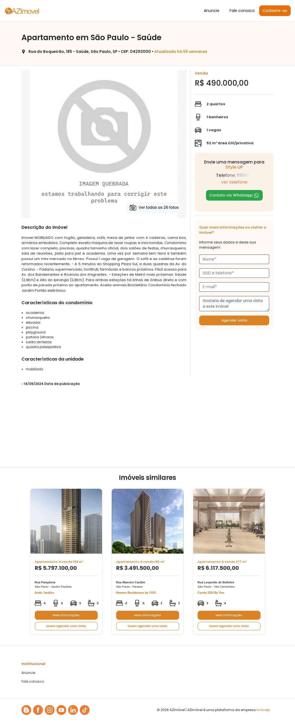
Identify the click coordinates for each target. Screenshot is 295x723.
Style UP (234, 167)
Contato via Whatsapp (234, 195)
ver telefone (234, 182)
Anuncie (211, 10)
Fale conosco (242, 10)
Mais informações (66, 615)
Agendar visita (234, 320)
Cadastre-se (275, 10)
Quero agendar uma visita (66, 626)
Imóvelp (263, 710)
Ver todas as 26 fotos (154, 207)
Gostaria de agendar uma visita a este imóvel (234, 303)
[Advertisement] (147, 429)
